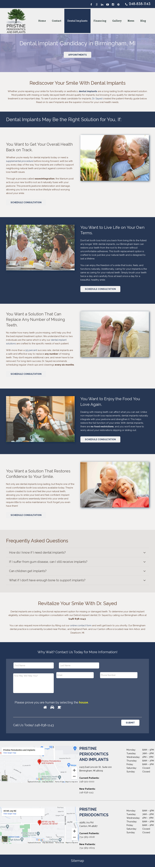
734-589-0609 (87, 848)
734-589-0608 (87, 837)
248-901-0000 (86, 781)
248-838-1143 (86, 792)
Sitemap (77, 861)
